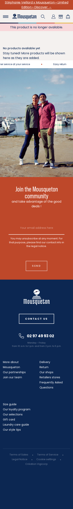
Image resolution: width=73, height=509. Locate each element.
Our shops (46, 372)
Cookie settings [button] (46, 459)
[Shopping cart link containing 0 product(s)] (68, 16)
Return (44, 367)
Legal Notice (19, 459)
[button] (43, 16)
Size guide (10, 404)
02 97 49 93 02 (36, 336)
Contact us (36, 319)
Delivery (45, 362)
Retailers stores (50, 377)
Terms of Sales (19, 454)
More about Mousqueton (11, 364)
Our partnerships (14, 372)
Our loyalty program (16, 409)
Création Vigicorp (36, 464)
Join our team (12, 377)
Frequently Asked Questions (51, 384)
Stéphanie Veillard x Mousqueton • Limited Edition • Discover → (36, 4)
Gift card (9, 419)
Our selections (13, 414)
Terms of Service (47, 454)
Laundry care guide (16, 425)
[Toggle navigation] (5, 16)
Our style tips (12, 430)
